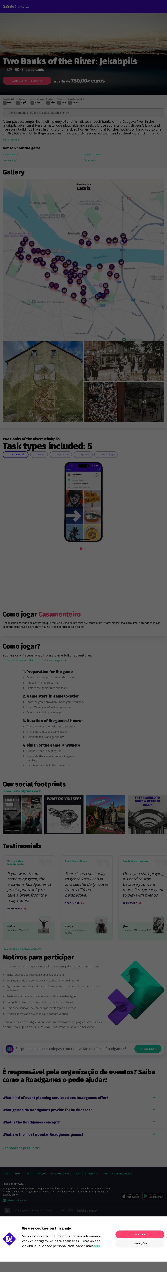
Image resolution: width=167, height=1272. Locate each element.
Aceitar (140, 1234)
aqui (96, 1246)
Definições (140, 1243)
